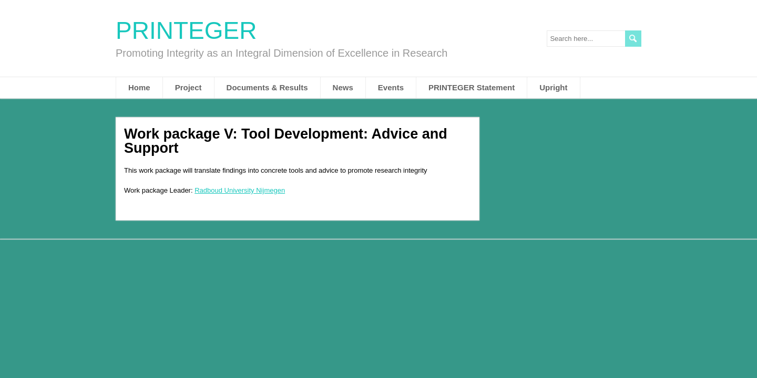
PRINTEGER (186, 30)
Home (139, 87)
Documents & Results (267, 87)
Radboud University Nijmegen (240, 190)
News (343, 87)
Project (188, 87)
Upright (553, 87)
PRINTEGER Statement (471, 87)
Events (391, 87)
